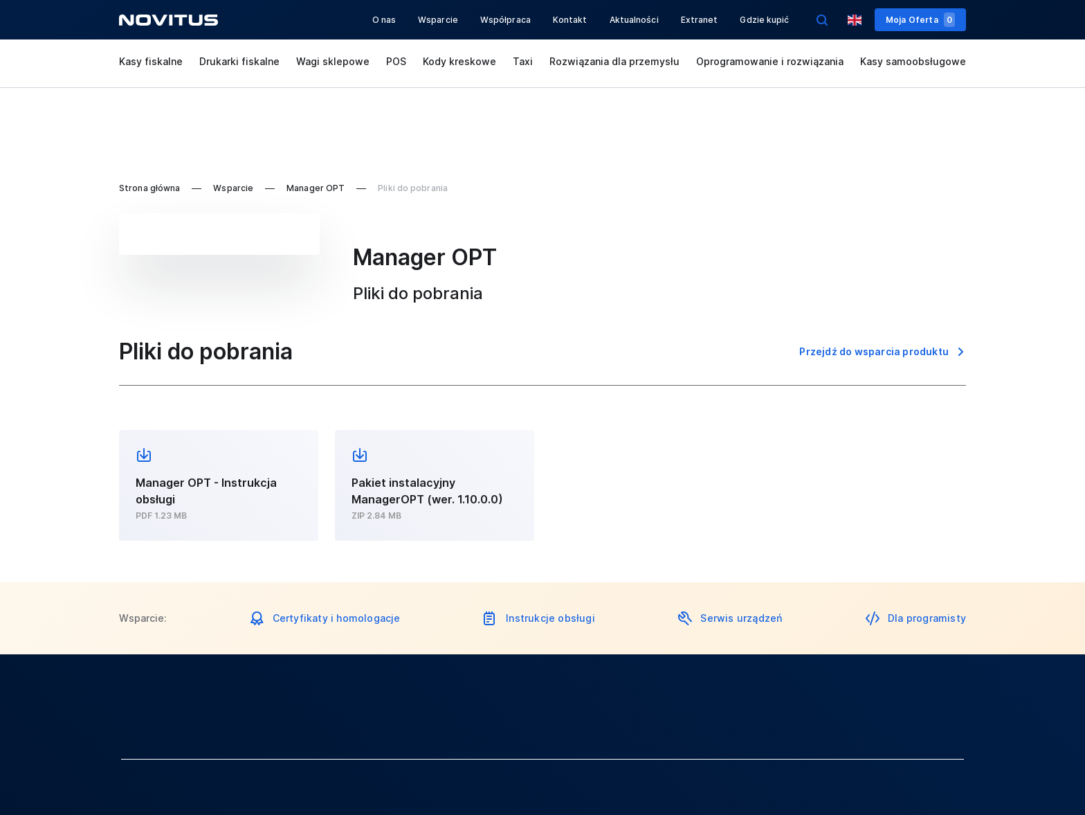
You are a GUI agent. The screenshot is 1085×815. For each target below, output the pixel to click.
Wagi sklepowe (333, 61)
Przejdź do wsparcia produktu (874, 351)
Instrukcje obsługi (550, 618)
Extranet (699, 20)
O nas (384, 20)
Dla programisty (927, 618)
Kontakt (570, 20)
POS (396, 61)
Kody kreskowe (459, 61)
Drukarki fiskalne (239, 61)
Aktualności (634, 20)
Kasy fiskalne (151, 61)
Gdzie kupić (764, 20)
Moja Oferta (920, 19)
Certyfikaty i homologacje (337, 618)
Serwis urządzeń (741, 618)
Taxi (523, 61)
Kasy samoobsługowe (913, 61)
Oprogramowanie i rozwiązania (770, 61)
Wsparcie (438, 20)
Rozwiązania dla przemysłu (614, 61)
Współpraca (505, 20)
